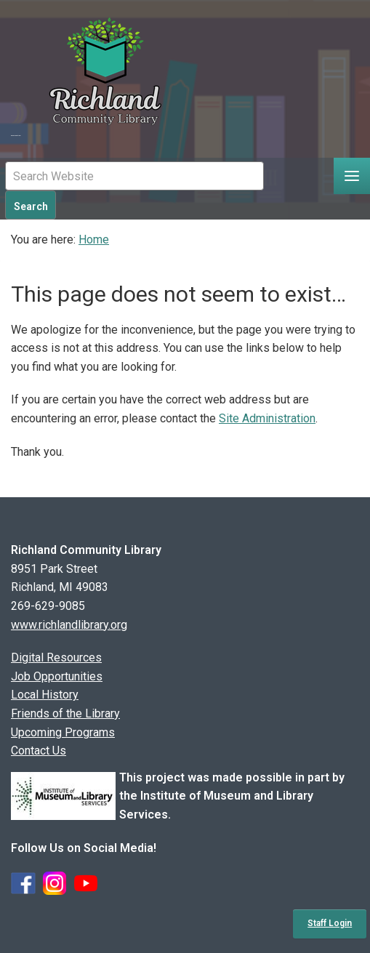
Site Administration (267, 418)
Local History (45, 694)
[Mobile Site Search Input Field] (134, 175)
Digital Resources (56, 657)
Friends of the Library (65, 713)
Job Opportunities (56, 676)
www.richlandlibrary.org (69, 625)
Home (94, 239)
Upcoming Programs (63, 732)
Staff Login (329, 923)
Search (31, 206)
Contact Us (38, 750)
